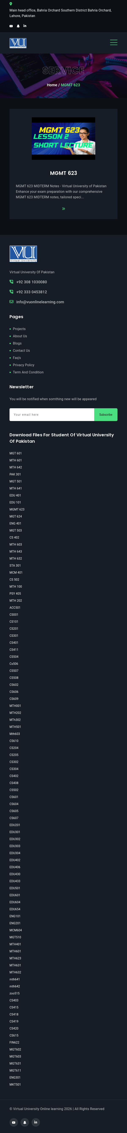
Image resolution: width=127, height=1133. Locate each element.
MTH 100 (16, 586)
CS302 (14, 762)
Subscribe (105, 414)
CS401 (14, 642)
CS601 (14, 797)
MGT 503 (16, 530)
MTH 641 (16, 488)
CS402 (14, 776)
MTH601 (15, 951)
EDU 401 (15, 495)
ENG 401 (15, 523)
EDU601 (15, 895)
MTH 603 (16, 544)
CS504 (14, 656)
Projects (19, 329)
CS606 (14, 691)
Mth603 (15, 734)
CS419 (14, 1021)
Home (52, 85)
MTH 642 (16, 467)
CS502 (14, 790)
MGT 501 (16, 481)
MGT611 (15, 1070)
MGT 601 (16, 453)
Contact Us (21, 351)
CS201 (14, 628)
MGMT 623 (63, 173)
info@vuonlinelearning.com (37, 302)
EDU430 (15, 874)
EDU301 (15, 832)
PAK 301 (15, 474)
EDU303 (15, 846)
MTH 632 (16, 558)
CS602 (14, 684)
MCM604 (16, 930)
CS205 (14, 755)
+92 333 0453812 (28, 292)
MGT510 (15, 937)
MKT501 (15, 1084)
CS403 (14, 1000)
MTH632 (15, 972)
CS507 (14, 670)
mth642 (15, 986)
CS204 (14, 748)
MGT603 (15, 1056)
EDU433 (15, 881)
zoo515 (15, 993)
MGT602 (15, 1049)
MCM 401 (16, 572)
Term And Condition (28, 372)
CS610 (14, 741)
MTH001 (15, 706)
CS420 (14, 1028)
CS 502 (14, 579)
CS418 (14, 1014)
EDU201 (15, 825)
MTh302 (15, 720)
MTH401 (15, 944)
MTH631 (15, 965)
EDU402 (15, 860)
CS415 (14, 1007)
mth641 (15, 979)
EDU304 (15, 853)
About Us (20, 336)
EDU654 (15, 909)
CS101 (14, 621)
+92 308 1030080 (28, 282)
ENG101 (15, 916)
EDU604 (15, 902)
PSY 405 (15, 593)
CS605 (14, 811)
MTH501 (15, 727)
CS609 (14, 699)
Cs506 (14, 663)
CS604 (14, 804)
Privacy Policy (23, 365)
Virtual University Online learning (38, 1109)
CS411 (14, 649)
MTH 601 (16, 460)
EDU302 (15, 839)
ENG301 (15, 1077)
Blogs (17, 343)
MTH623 (15, 958)
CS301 (14, 635)
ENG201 (15, 923)
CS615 (14, 1035)
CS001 (14, 614)
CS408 (14, 783)
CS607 (14, 818)
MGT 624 (16, 516)
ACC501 (15, 607)
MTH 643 (16, 551)
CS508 (14, 677)
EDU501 (15, 888)
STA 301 (15, 565)
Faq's (17, 358)
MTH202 (15, 713)
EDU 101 (15, 502)
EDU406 (15, 867)
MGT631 (15, 1063)
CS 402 (14, 537)
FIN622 (14, 1042)
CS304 (14, 769)
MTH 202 (16, 600)
